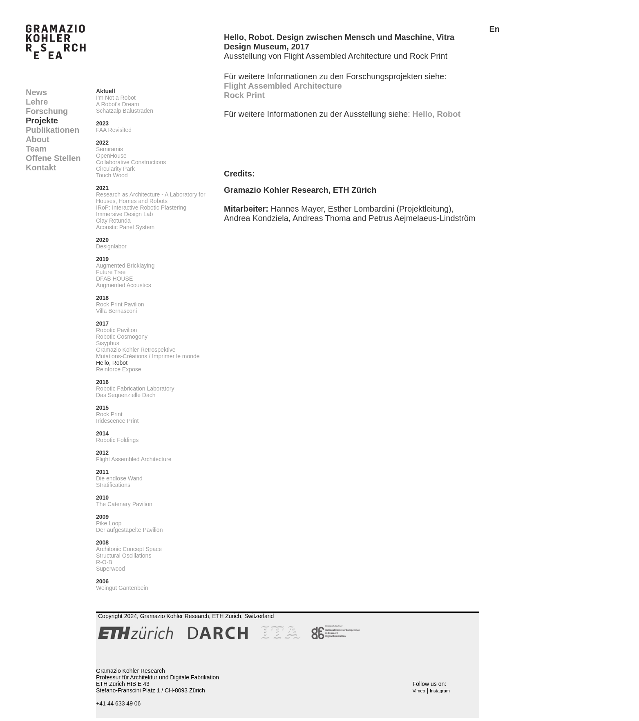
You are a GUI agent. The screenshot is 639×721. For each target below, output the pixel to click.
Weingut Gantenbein (122, 588)
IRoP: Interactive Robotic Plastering (141, 207)
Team (36, 148)
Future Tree (110, 272)
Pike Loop (108, 523)
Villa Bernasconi (116, 311)
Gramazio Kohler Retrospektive (136, 349)
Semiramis (109, 149)
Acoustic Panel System (125, 227)
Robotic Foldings (117, 440)
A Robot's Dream (117, 104)
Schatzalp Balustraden (124, 110)
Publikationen (52, 129)
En (494, 29)
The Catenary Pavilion (124, 504)
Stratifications (113, 485)
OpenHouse (111, 155)
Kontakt (41, 167)
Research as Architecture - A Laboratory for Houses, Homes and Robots (151, 197)
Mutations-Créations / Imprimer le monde (148, 356)
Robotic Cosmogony (121, 336)
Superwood (110, 568)
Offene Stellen (53, 158)
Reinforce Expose (118, 369)
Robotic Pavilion (116, 330)
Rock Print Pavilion (120, 304)
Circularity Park (115, 168)
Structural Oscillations (123, 555)
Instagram (440, 690)
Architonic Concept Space (129, 549)
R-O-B (104, 562)
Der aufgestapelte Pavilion (129, 530)
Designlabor (111, 246)
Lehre (37, 101)
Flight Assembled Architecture (133, 459)
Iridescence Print (117, 420)
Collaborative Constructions (131, 162)
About (37, 139)
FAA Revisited (114, 130)
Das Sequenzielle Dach (126, 395)
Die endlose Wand (119, 478)
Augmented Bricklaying (125, 265)
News (36, 92)
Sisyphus (107, 343)
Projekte (42, 120)
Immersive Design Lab (124, 214)
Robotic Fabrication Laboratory (135, 388)
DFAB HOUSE (114, 278)
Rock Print (109, 414)
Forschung (47, 111)
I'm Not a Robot (116, 97)
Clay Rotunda (113, 220)
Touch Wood (112, 175)
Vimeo (419, 690)
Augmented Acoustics (123, 285)
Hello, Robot (111, 362)
